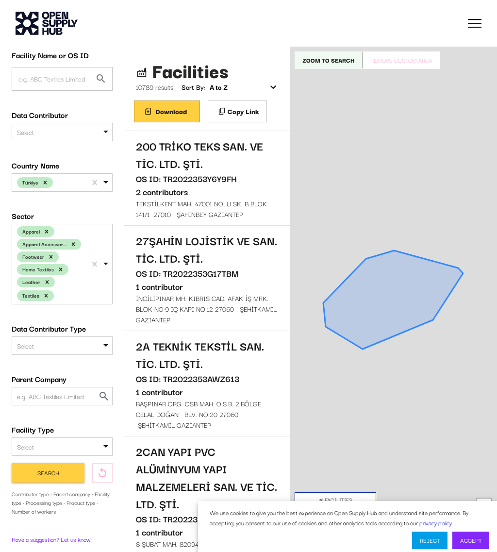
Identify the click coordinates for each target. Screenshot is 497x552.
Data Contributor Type (49, 328)
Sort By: (193, 87)
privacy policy (435, 522)
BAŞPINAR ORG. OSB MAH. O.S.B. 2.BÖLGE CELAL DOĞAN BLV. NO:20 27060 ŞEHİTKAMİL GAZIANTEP (207, 383)
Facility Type (33, 429)
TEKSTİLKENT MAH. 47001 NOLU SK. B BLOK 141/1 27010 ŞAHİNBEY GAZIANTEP (207, 178)
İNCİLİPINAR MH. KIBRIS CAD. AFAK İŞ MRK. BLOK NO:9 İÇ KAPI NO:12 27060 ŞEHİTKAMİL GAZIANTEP (207, 278)
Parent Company (39, 379)
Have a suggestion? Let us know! (52, 539)
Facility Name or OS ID (50, 55)
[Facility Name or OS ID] (101, 78)
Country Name (35, 165)
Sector (23, 215)
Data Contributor (40, 114)
